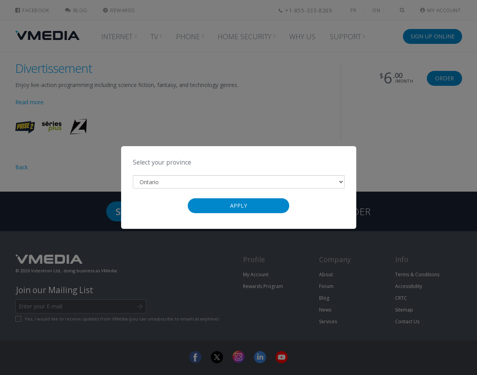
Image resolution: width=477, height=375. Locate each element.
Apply (238, 205)
